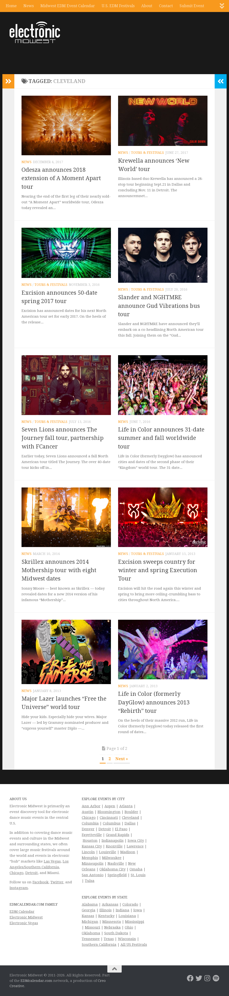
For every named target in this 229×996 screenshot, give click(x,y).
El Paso (121, 829)
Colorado (130, 904)
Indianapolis (113, 840)
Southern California (99, 944)
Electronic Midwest (26, 917)
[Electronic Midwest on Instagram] (207, 978)
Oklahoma (91, 933)
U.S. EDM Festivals (118, 6)
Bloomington (109, 812)
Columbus (111, 823)
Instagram (19, 888)
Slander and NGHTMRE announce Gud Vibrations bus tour (159, 306)
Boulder (131, 812)
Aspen (109, 806)
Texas (109, 939)
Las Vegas (52, 861)
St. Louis (138, 875)
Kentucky (106, 916)
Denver (88, 829)
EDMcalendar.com (36, 981)
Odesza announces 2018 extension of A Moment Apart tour (61, 178)
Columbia (90, 823)
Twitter (56, 882)
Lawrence (135, 846)
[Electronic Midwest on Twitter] (199, 978)
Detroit (31, 873)
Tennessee (91, 939)
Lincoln (88, 852)
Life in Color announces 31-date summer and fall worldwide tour (161, 438)
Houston (90, 840)
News (28, 6)
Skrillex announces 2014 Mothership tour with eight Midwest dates (59, 570)
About (146, 6)
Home (11, 6)
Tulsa (89, 881)
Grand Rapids (117, 835)
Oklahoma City (112, 869)
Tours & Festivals (147, 153)
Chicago (16, 873)
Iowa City (136, 840)
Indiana (122, 910)
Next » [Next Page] (121, 759)
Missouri (92, 927)
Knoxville (114, 846)
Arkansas (110, 904)
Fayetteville (92, 835)
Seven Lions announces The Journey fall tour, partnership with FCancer (63, 438)
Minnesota (111, 921)
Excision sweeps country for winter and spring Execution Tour (157, 570)
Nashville (116, 863)
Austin (87, 812)
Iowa (137, 910)
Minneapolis (93, 863)
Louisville (107, 852)
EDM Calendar (22, 911)
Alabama (90, 904)
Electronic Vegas (24, 923)
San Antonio (93, 875)
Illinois (105, 910)
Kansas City (92, 846)
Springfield (117, 875)
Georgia (88, 910)
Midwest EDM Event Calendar (67, 6)
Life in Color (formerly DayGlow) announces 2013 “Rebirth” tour (154, 702)
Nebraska (112, 927)
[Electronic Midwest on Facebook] (190, 978)
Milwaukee (111, 858)
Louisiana (127, 916)
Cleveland (130, 817)
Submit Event (192, 6)
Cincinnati (109, 817)
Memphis (90, 858)
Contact (166, 6)
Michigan (90, 921)
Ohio (129, 927)
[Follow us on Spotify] (216, 978)
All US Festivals (133, 944)
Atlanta (126, 806)
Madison (127, 852)
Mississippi (134, 921)
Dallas (130, 823)
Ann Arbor (91, 806)
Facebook (41, 882)
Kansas (88, 916)
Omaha (136, 869)
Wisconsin (127, 939)
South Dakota (116, 933)
